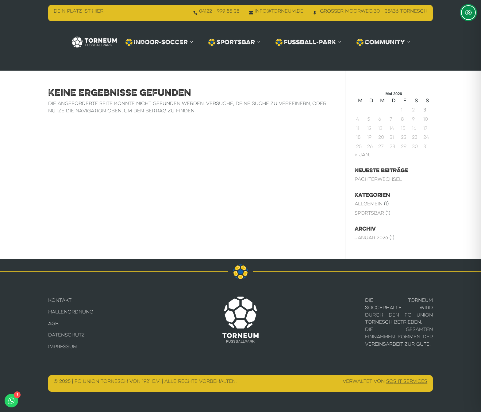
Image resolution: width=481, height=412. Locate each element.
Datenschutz (66, 335)
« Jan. (362, 154)
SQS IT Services (406, 381)
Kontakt (59, 300)
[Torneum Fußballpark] (94, 42)
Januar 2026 (371, 237)
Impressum (62, 346)
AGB (53, 323)
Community (383, 42)
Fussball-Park (308, 42)
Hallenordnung (70, 312)
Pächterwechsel (378, 179)
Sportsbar (234, 42)
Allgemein (369, 204)
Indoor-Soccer (159, 42)
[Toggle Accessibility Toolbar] (468, 13)
